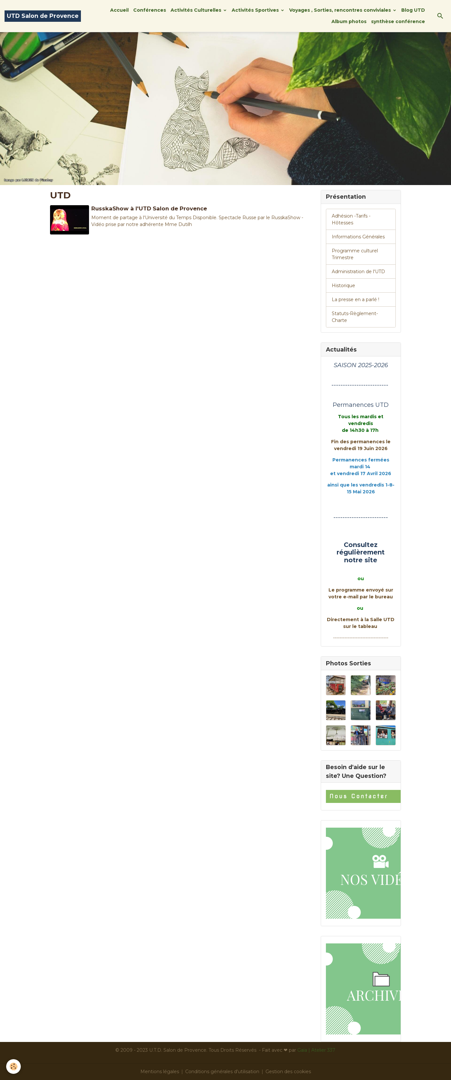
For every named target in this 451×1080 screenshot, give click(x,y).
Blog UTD (413, 10)
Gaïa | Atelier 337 (316, 1050)
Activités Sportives (256, 10)
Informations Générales (358, 237)
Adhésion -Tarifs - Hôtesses (351, 219)
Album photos (349, 21)
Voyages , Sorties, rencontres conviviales (340, 10)
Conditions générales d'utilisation (222, 1071)
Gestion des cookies (288, 1071)
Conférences (149, 10)
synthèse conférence (398, 21)
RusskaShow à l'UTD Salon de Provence (149, 208)
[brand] (43, 16)
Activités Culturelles (197, 10)
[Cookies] (13, 1066)
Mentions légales (159, 1071)
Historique (343, 285)
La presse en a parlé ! (355, 299)
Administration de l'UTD (358, 271)
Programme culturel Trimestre (355, 254)
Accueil (119, 10)
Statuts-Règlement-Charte (355, 317)
